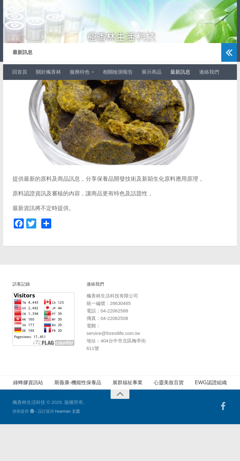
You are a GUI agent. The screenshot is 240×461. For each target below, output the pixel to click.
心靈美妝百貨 (169, 419)
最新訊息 (180, 72)
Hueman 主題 (67, 448)
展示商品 (152, 72)
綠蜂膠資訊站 (28, 419)
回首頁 (19, 72)
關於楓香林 (48, 72)
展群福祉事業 (127, 419)
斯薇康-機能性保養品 (77, 419)
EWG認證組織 (211, 419)
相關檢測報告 (118, 72)
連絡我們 (209, 72)
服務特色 (80, 72)
